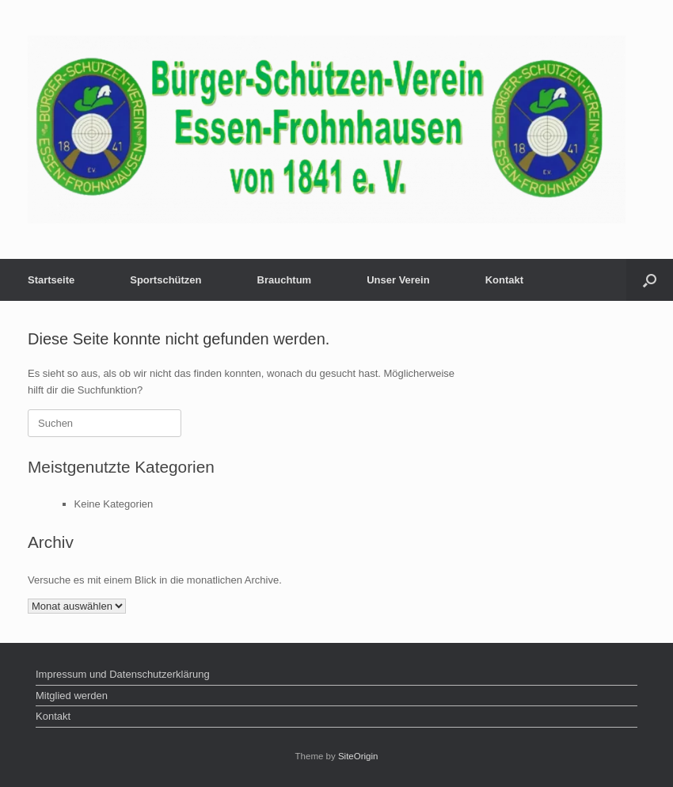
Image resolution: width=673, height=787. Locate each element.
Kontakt (504, 280)
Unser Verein (398, 280)
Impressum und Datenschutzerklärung (123, 674)
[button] (649, 280)
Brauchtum (284, 280)
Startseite (51, 280)
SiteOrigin (358, 756)
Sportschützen (165, 280)
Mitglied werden (72, 695)
